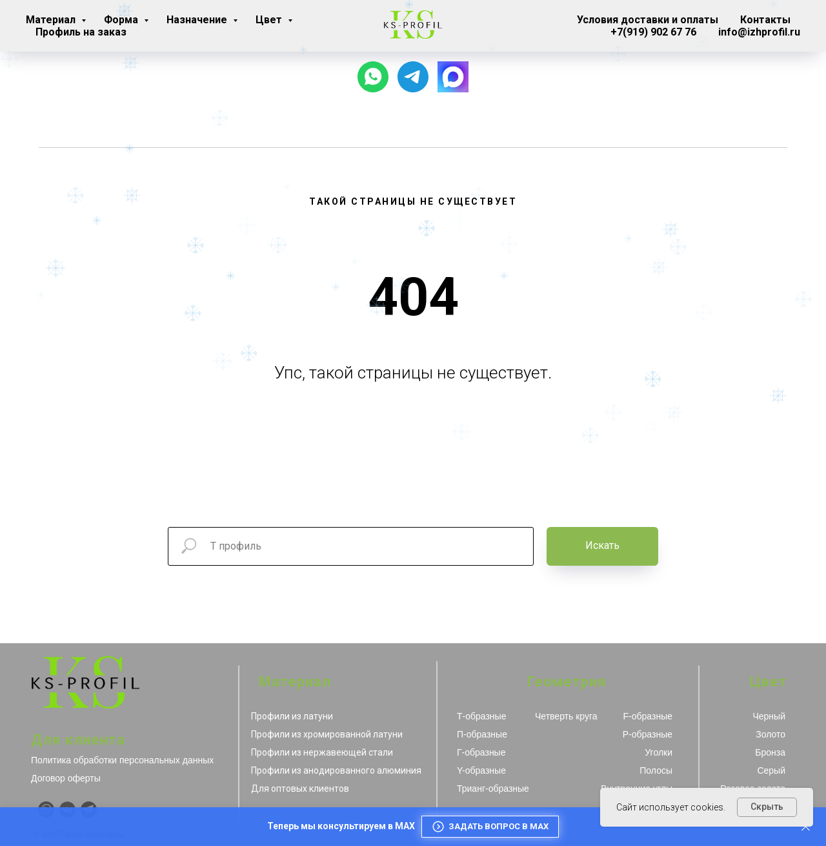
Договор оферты (66, 778)
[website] (453, 76)
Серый (771, 770)
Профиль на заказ (80, 32)
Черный (768, 716)
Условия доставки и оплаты (647, 20)
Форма (122, 20)
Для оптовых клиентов (300, 788)
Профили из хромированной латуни (327, 734)
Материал (52, 20)
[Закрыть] (805, 827)
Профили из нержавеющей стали (322, 752)
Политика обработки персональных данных (122, 760)
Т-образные (481, 716)
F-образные (647, 716)
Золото (770, 734)
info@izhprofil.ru (759, 32)
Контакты (765, 20)
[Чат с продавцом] (373, 76)
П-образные (482, 734)
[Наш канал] (413, 76)
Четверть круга (566, 716)
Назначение (198, 20)
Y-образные (481, 770)
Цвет (270, 20)
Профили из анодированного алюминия (336, 770)
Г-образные (481, 752)
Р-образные (647, 734)
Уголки (658, 752)
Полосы (656, 770)
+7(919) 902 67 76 (653, 32)
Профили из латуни (292, 716)
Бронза (770, 752)
